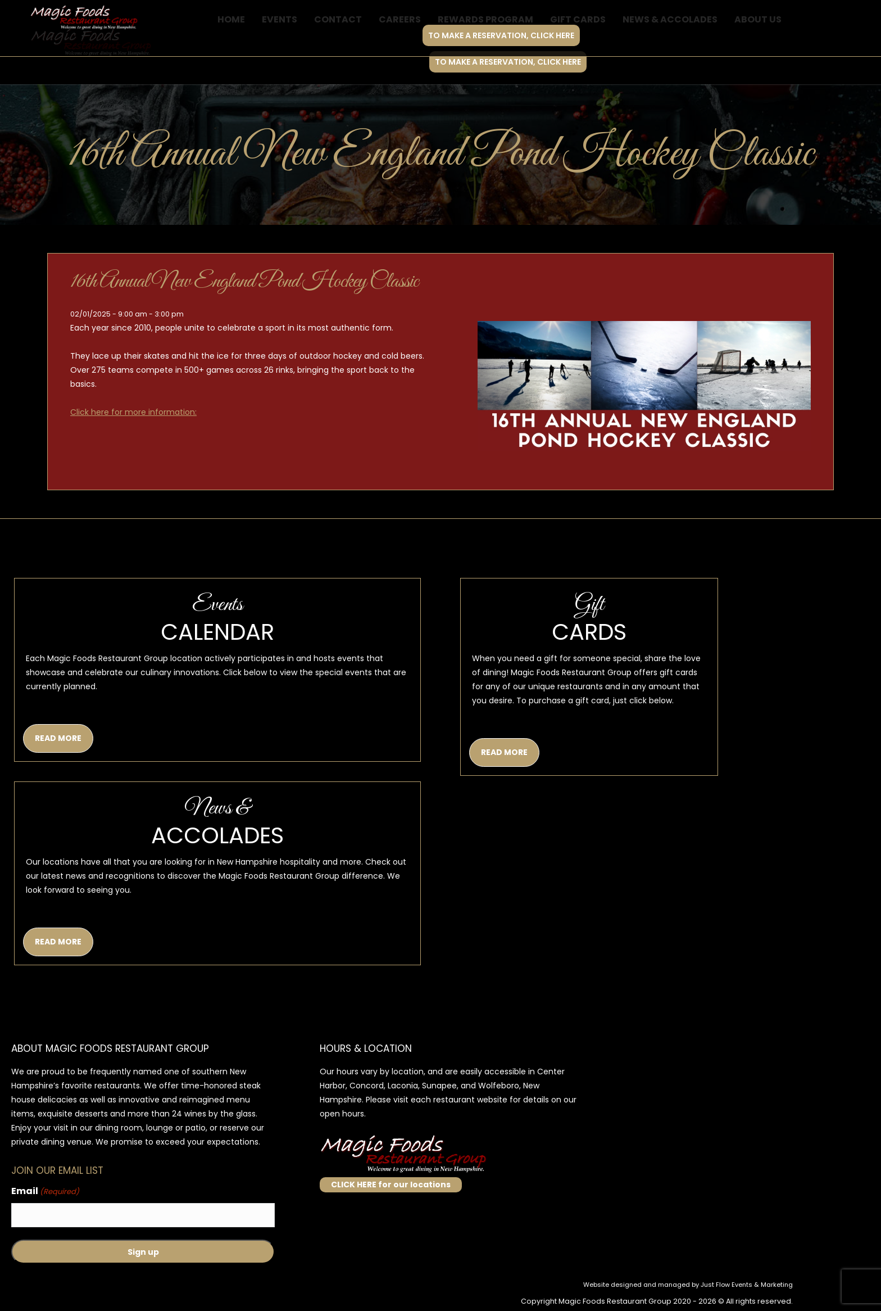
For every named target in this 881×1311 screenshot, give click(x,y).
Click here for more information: (133, 412)
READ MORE (58, 738)
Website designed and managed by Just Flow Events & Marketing (688, 1284)
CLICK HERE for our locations (391, 1184)
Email (45, 1192)
